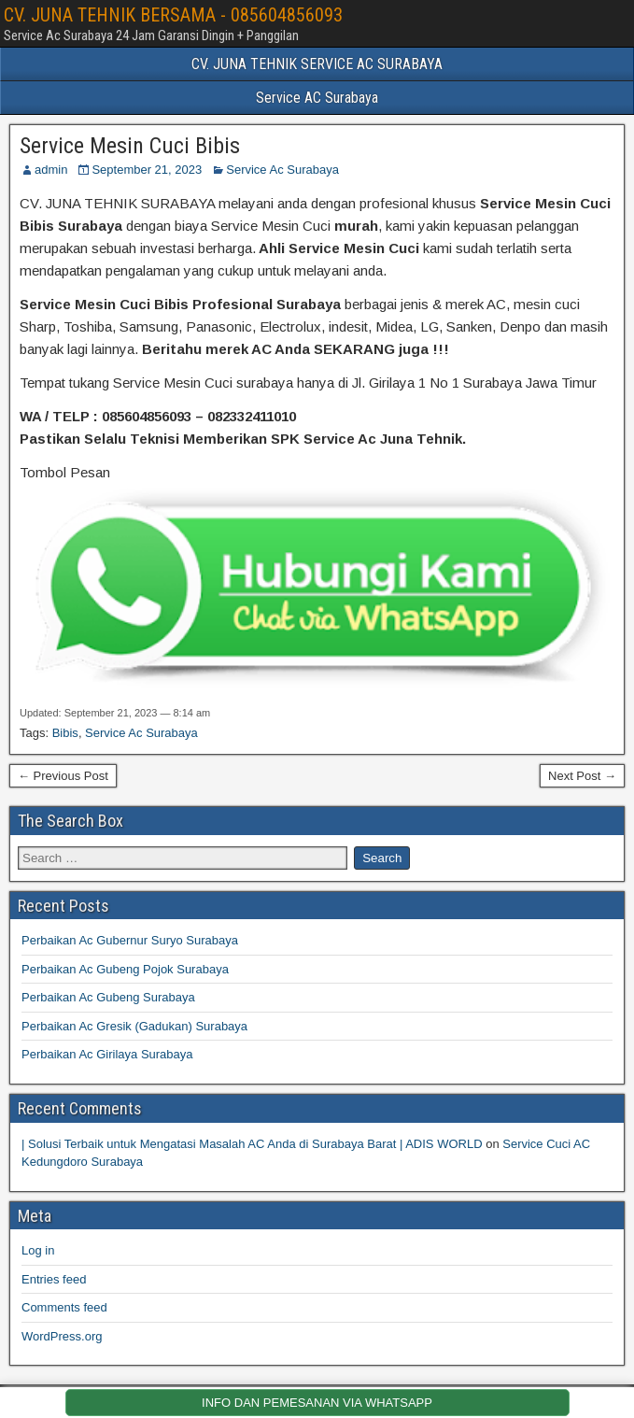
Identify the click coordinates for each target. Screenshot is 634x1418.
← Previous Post (63, 776)
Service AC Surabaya (317, 97)
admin (51, 170)
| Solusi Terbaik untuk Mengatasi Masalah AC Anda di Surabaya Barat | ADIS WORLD (252, 1144)
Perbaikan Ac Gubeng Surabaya (108, 997)
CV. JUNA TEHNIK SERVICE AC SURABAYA (317, 64)
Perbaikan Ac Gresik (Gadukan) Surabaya (134, 1026)
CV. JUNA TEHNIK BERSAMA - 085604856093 (173, 15)
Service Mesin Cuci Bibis (130, 146)
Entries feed (53, 1279)
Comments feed (64, 1307)
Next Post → (582, 776)
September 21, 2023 (147, 170)
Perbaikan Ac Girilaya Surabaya (107, 1054)
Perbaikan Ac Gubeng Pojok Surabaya (125, 969)
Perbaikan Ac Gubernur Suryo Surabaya (129, 940)
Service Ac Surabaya (282, 170)
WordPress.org (61, 1336)
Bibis (65, 733)
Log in (37, 1250)
